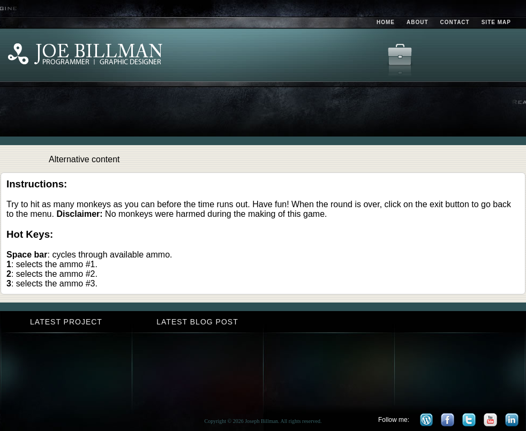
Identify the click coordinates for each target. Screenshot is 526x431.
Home (386, 22)
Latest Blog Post (197, 321)
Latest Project (66, 321)
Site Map (496, 22)
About (418, 22)
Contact (455, 22)
